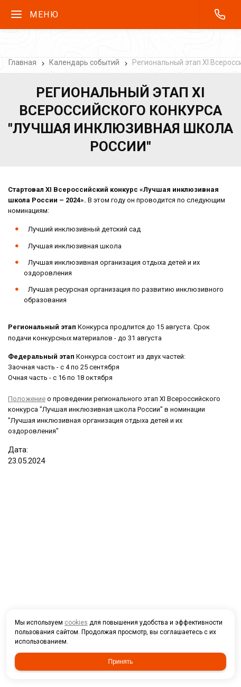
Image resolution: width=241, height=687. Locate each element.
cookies (76, 622)
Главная (22, 62)
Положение (26, 399)
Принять (120, 661)
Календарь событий (84, 62)
